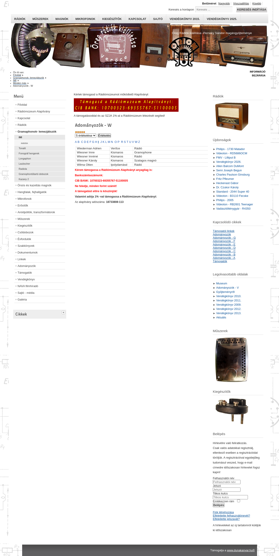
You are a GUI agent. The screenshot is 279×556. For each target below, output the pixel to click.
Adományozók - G (224, 237)
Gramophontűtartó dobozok (33, 174)
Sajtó (158, 19)
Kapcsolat (137, 19)
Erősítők (23, 205)
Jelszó (217, 485)
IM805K (24, 143)
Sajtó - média (26, 292)
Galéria (22, 299)
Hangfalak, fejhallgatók (32, 192)
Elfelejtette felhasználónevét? (231, 515)
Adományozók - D (224, 247)
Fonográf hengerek (29, 153)
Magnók (61, 19)
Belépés (218, 505)
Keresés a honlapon (181, 9)
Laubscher (24, 163)
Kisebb (256, 3)
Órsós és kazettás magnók (35, 185)
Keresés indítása (251, 9)
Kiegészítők (112, 19)
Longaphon (25, 158)
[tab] (64, 312)
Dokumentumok (28, 252)
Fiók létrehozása (223, 512)
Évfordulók (24, 239)
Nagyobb (224, 3)
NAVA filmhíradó (28, 286)
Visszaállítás (241, 3)
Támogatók (25, 272)
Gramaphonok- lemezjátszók (37, 131)
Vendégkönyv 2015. (185, 19)
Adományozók (27, 266)
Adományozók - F (224, 241)
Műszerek (40, 19)
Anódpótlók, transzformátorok (36, 212)
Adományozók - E (224, 244)
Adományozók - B (224, 254)
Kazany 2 (24, 179)
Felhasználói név (223, 478)
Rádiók (20, 19)
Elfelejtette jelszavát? (226, 519)
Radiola (23, 168)
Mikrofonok (85, 19)
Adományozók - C (224, 251)
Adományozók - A (224, 258)
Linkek (22, 259)
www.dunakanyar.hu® (241, 550)
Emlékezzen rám (223, 501)
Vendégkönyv (26, 279)
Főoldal (22, 104)
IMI (20, 137)
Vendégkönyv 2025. (222, 19)
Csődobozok (26, 232)
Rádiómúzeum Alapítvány (34, 111)
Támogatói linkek (223, 231)
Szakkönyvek (26, 245)
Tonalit (22, 148)
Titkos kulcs (220, 493)
